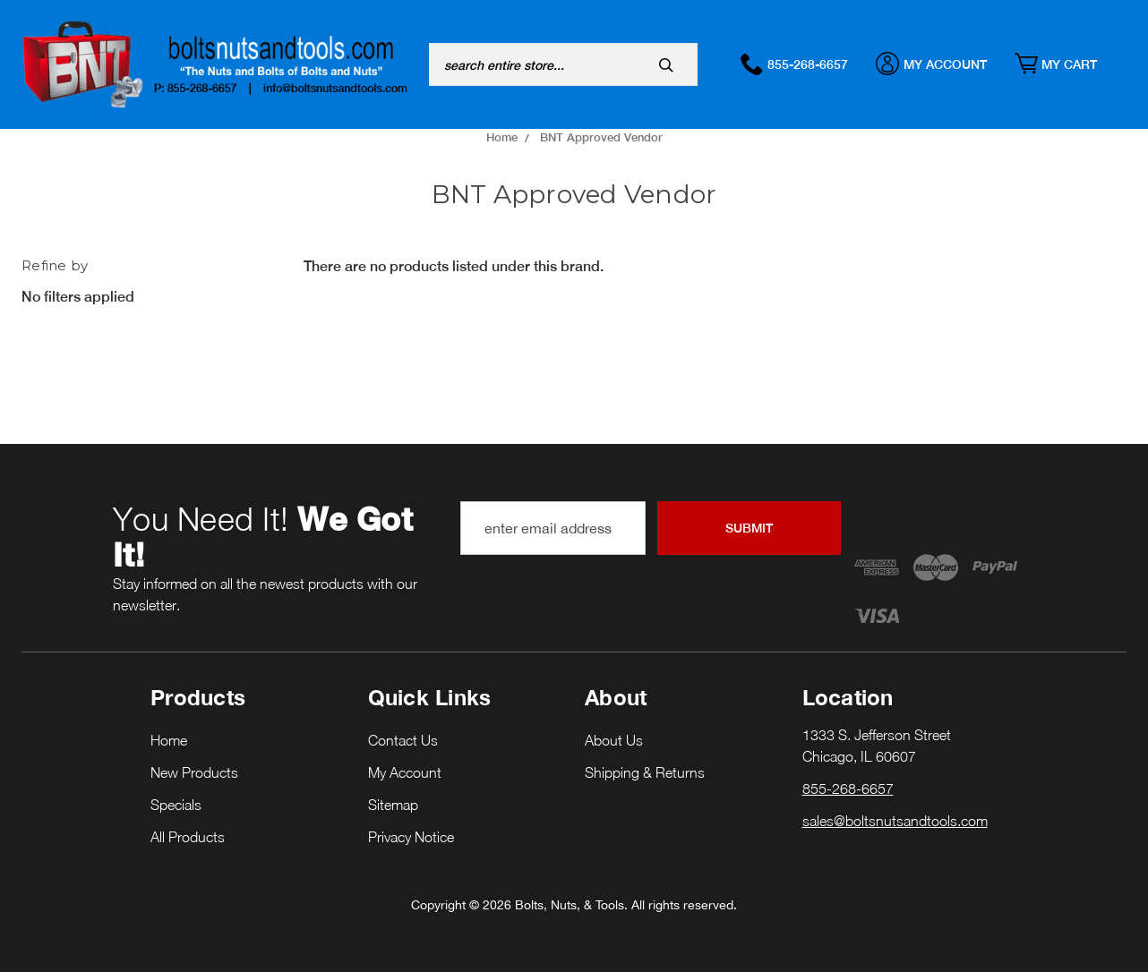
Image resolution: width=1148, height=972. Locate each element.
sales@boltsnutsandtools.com (895, 821)
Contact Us (403, 740)
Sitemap (393, 805)
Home (168, 740)
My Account (941, 63)
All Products (187, 837)
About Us (614, 740)
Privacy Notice (411, 837)
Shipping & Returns (645, 772)
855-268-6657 (803, 63)
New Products (194, 772)
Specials (175, 805)
